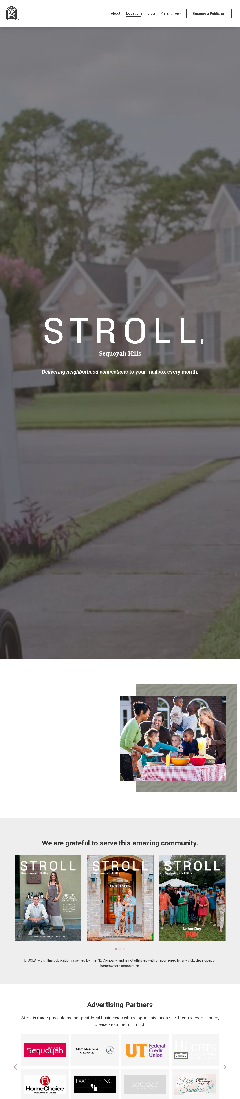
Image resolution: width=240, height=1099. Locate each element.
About (115, 13)
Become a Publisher (209, 13)
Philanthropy (170, 13)
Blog (150, 13)
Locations (133, 13)
